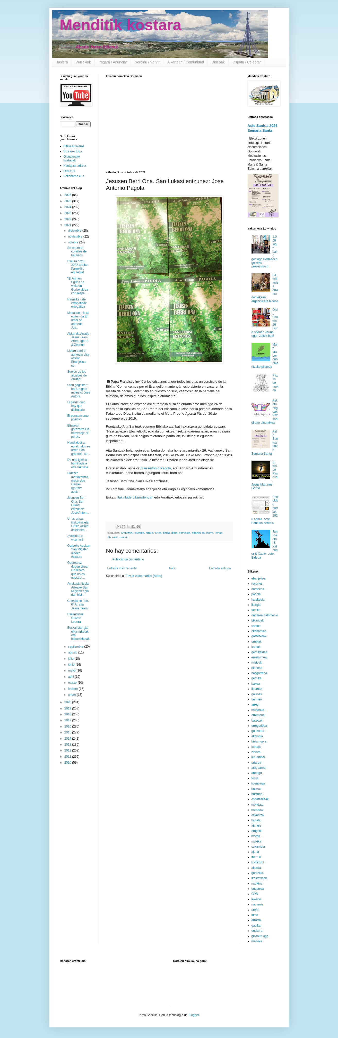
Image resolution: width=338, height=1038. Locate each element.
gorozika (257, 873)
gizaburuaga (260, 936)
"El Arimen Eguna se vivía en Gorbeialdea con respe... (77, 286)
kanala (256, 820)
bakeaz (257, 789)
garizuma (258, 731)
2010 (68, 762)
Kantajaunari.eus (75, 165)
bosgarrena (259, 673)
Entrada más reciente (122, 568)
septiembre (76, 646)
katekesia (258, 599)
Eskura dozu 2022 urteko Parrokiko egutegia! (77, 266)
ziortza (256, 752)
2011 (68, 756)
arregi (255, 704)
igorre (209, 532)
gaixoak (257, 694)
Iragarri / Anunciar (113, 62)
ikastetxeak (259, 878)
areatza (139, 532)
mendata (258, 804)
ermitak (257, 641)
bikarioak (258, 620)
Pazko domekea (275, 383)
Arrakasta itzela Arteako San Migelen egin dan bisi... (78, 589)
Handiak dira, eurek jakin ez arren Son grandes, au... (78, 448)
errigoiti (257, 831)
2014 (68, 738)
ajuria (255, 852)
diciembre (75, 230)
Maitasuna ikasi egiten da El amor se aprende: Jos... (78, 320)
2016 (68, 726)
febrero (73, 689)
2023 (68, 213)
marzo (72, 682)
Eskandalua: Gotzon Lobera (75, 618)
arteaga (257, 773)
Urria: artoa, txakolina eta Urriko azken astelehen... (77, 524)
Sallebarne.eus (74, 176)
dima (174, 532)
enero (72, 695)
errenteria (258, 715)
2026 (68, 195)
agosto (73, 652)
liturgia (256, 605)
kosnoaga (258, 783)
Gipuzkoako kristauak (72, 158)
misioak (257, 662)
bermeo (257, 699)
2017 (68, 720)
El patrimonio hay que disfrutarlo (76, 406)
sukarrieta (258, 846)
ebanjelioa (198, 532)
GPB (255, 894)
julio (71, 658)
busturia (257, 794)
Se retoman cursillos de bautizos (76, 251)
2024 (68, 207)
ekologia (257, 736)
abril (71, 677)
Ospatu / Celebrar (246, 62)
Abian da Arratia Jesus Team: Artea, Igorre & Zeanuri (78, 339)
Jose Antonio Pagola (155, 468)
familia (256, 610)
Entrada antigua (220, 568)
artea (158, 532)
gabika (256, 925)
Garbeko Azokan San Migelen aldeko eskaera (78, 551)
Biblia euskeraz (74, 146)
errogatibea (259, 726)
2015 (68, 732)
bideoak (257, 668)
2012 (68, 750)
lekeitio (256, 899)
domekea (184, 532)
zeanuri (123, 537)
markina (257, 883)
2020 (68, 702)
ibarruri (256, 857)
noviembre (75, 236)
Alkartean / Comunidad (185, 62)
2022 (68, 219)
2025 (68, 201)
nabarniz (257, 904)
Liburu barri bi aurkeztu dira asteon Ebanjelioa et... (78, 358)
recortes (257, 583)
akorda (256, 868)
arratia (150, 532)
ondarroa (258, 888)
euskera (257, 931)
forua (255, 778)
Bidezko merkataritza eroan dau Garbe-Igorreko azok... (77, 482)
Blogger (193, 1015)
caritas (256, 626)
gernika (257, 678)
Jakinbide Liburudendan (135, 497)
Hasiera (62, 62)
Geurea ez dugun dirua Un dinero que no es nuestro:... (77, 570)
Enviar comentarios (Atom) (144, 576)
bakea (256, 683)
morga (256, 836)
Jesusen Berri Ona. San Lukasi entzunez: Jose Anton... (78, 505)
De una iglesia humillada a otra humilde (77, 463)
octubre (73, 242)
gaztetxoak (259, 636)
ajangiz (256, 825)
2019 (68, 708)
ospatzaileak (260, 799)
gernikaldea (259, 652)
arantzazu (127, 532)
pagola (256, 594)
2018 (68, 714)
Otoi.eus (69, 171)
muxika (256, 841)
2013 (68, 744)
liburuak (113, 537)
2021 (68, 225)
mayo (72, 670)
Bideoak (218, 62)
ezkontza (258, 815)
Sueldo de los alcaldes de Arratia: (77, 375)
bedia (166, 532)
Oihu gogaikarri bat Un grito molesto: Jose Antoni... (78, 390)
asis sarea (259, 768)
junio (71, 664)
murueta (257, 810)
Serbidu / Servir (147, 62)
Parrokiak (83, 62)
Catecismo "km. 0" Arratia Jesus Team (78, 604)
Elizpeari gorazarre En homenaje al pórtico (78, 431)
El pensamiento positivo (78, 417)
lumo (255, 915)
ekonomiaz (259, 631)
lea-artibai (258, 757)
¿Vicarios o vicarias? (75, 537)
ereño (255, 910)
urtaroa (256, 762)
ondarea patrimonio (265, 615)
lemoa (218, 532)
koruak (256, 747)
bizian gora (259, 741)
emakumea (259, 657)
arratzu (256, 920)
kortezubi (258, 862)
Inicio (172, 568)
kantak (256, 647)
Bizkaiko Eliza (73, 151)
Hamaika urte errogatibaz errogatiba (76, 303)
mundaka (258, 710)
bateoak (257, 720)
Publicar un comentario (128, 559)
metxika (257, 941)
